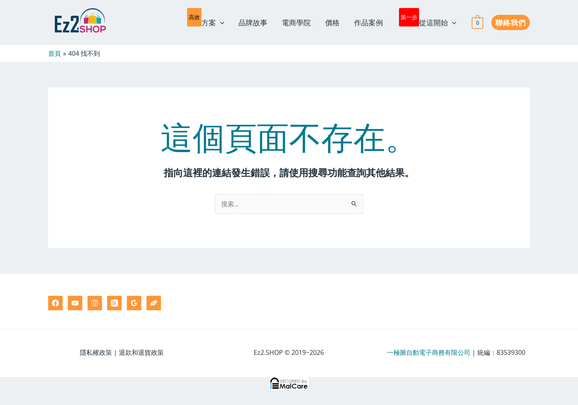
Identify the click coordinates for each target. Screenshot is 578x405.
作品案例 (368, 22)
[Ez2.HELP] (154, 303)
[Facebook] (55, 303)
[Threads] (114, 303)
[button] (510, 22)
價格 (332, 22)
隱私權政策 (96, 352)
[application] (220, 22)
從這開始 (427, 21)
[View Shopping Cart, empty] (477, 22)
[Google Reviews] (134, 303)
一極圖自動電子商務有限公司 (428, 352)
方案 (205, 21)
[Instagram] (95, 303)
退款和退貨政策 (141, 352)
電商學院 (296, 22)
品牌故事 (252, 22)
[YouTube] (75, 303)
